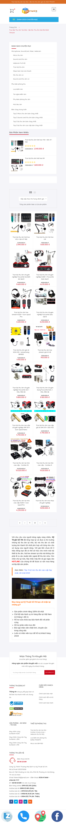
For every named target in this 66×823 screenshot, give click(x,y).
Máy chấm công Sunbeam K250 (14, 732)
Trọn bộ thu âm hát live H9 (34, 158)
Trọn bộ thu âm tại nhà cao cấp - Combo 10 (21, 464)
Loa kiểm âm (18, 89)
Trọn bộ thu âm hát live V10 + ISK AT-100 (21, 238)
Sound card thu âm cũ (21, 79)
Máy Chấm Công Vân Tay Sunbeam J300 (18, 738)
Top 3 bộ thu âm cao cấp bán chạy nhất (28, 125)
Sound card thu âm (20, 59)
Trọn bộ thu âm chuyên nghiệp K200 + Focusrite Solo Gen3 (45, 277)
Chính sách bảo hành (46, 703)
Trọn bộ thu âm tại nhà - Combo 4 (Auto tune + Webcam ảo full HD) (38, 732)
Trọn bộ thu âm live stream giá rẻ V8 (45, 351)
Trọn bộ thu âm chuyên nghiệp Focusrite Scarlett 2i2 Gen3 (21, 277)
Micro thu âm (18, 55)
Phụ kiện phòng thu (19, 84)
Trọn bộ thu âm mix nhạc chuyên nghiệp (45, 502)
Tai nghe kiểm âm (19, 94)
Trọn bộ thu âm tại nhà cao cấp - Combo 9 (44, 464)
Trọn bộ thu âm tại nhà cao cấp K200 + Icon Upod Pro (21, 503)
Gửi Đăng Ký (49, 672)
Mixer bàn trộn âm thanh (22, 71)
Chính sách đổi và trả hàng (46, 698)
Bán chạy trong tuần (19, 109)
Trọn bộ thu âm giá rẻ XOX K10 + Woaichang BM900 (21, 352)
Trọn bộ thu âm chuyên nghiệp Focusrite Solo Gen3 (44, 314)
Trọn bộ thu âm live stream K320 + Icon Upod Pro (21, 314)
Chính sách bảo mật (46, 693)
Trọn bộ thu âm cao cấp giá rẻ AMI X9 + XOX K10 (45, 426)
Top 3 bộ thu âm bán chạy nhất (24, 121)
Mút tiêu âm (17, 104)
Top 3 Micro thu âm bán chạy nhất (25, 113)
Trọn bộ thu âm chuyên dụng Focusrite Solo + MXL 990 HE (44, 390)
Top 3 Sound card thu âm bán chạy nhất (28, 117)
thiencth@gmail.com (21, 777)
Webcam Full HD (19, 63)
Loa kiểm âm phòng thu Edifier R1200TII (38, 739)
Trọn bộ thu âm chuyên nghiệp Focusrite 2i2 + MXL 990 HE (21, 390)
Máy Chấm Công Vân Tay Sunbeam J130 (18, 744)
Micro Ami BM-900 (36, 743)
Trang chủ (13, 27)
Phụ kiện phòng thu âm (21, 99)
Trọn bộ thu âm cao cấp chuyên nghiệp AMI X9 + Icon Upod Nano (21, 427)
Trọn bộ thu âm (19, 67)
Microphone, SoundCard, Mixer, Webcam (26, 51)
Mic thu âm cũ (18, 75)
